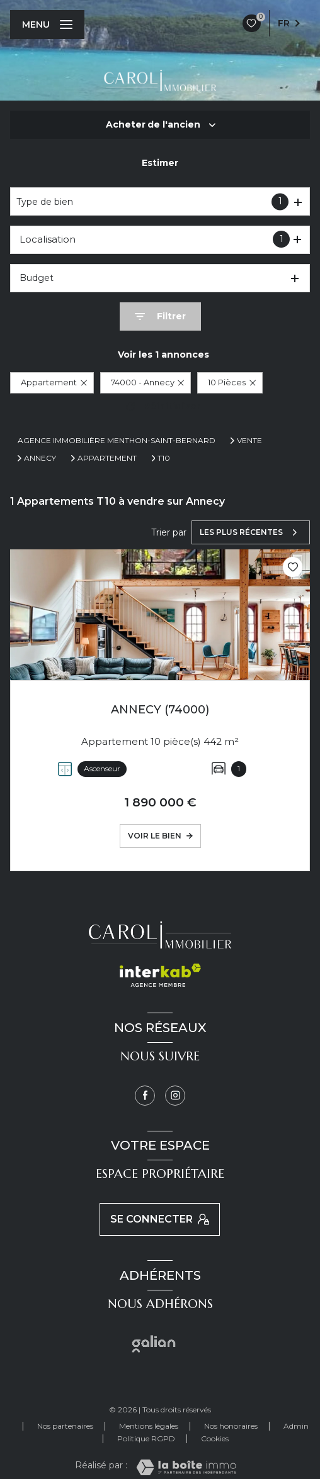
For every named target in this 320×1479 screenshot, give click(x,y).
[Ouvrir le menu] (47, 24)
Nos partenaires (65, 1426)
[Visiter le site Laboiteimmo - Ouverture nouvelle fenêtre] (186, 1467)
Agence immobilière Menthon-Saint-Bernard (116, 440)
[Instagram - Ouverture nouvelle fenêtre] (175, 1096)
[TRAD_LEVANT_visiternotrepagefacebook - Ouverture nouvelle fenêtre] (145, 1096)
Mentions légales (148, 1426)
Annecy (40, 458)
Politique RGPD (146, 1438)
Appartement (107, 458)
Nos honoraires (231, 1426)
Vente (249, 440)
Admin (296, 1426)
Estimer (160, 162)
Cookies (215, 1438)
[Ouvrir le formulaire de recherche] (160, 316)
